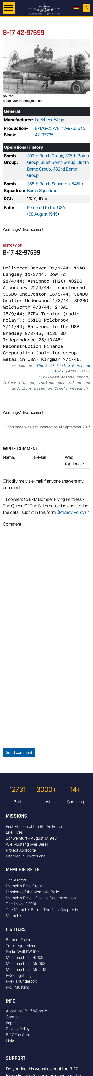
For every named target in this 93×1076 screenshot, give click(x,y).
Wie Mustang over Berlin (27, 844)
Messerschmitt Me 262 (26, 969)
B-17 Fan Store (18, 1034)
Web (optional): (74, 460)
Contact (13, 1016)
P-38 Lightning (19, 975)
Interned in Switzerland (26, 856)
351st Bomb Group (58, 162)
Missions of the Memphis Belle (32, 891)
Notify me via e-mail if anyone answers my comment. (43, 484)
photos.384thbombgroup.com (23, 101)
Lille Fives (14, 832)
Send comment (19, 752)
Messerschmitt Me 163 (26, 963)
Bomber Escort (19, 939)
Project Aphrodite (21, 850)
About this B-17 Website (26, 1010)
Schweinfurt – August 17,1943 (31, 838)
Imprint (12, 1022)
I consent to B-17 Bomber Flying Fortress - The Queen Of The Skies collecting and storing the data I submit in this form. (46, 506)
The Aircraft (16, 880)
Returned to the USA (46, 207)
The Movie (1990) (21, 903)
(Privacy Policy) (72, 512)
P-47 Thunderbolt (21, 981)
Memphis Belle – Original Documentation (41, 897)
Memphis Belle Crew (24, 885)
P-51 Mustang (18, 987)
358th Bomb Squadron (48, 183)
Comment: (12, 524)
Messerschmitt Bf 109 (24, 957)
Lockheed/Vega (49, 119)
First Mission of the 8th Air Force (34, 826)
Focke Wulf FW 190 (22, 951)
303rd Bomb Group (45, 155)
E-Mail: (40, 457)
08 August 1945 (43, 214)
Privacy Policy (18, 1028)
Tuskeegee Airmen (22, 945)
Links (10, 1040)
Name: (9, 457)
